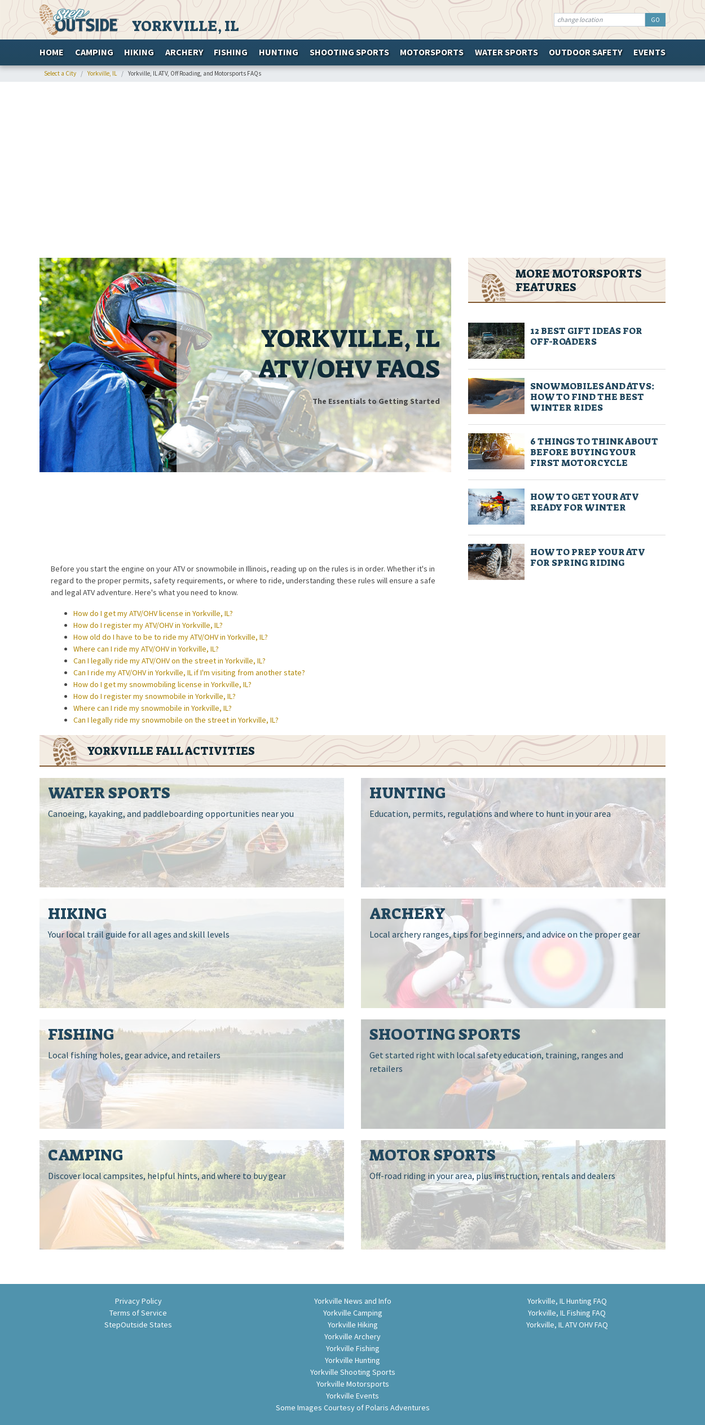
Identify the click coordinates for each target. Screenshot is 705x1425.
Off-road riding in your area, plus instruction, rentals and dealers (492, 1175)
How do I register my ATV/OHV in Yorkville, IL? (148, 625)
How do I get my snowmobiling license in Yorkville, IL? (162, 684)
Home (51, 52)
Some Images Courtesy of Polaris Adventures (353, 1407)
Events (649, 52)
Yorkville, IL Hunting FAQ (567, 1301)
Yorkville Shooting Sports (352, 1372)
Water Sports (506, 52)
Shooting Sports (349, 52)
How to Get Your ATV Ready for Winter (584, 502)
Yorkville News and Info (352, 1301)
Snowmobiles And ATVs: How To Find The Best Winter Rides (592, 397)
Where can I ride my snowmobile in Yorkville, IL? (152, 708)
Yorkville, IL (185, 26)
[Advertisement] (352, 170)
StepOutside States (138, 1325)
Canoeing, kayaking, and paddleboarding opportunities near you (171, 813)
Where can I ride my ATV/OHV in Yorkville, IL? (146, 649)
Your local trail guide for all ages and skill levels (139, 934)
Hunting (278, 52)
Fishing (231, 52)
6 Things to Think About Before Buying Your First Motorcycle (594, 452)
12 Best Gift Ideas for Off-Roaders (586, 336)
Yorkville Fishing (353, 1348)
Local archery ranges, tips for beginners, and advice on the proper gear (504, 934)
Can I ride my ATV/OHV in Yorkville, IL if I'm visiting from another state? (189, 672)
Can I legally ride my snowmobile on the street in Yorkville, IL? (176, 720)
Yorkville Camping (352, 1313)
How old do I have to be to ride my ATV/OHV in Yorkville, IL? (170, 637)
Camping (94, 52)
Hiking (139, 52)
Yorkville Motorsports (352, 1384)
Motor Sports (432, 1155)
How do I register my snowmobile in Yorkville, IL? (154, 696)
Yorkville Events (352, 1396)
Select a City (60, 73)
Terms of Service (138, 1313)
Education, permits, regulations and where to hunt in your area (490, 813)
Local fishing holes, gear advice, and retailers (134, 1055)
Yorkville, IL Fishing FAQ (567, 1313)
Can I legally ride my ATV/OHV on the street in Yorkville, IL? (169, 661)
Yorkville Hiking (353, 1325)
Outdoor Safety (585, 52)
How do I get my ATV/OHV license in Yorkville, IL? (153, 613)
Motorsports (432, 52)
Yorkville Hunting (352, 1360)
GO (655, 20)
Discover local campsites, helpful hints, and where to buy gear (167, 1175)
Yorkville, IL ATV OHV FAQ (567, 1325)
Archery (184, 52)
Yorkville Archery (352, 1336)
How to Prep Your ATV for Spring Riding (587, 557)
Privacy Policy (138, 1301)
